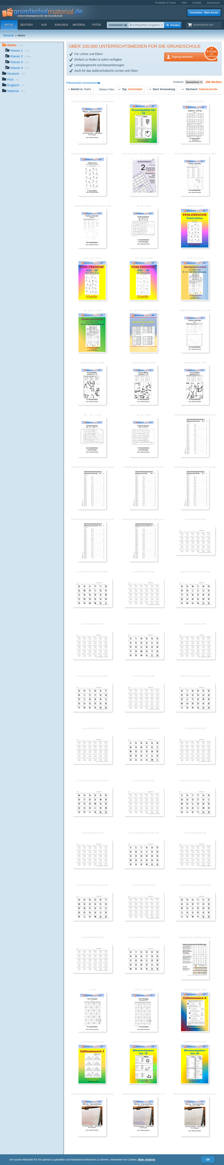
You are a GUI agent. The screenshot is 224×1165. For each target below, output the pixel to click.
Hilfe (184, 2)
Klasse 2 (18, 56)
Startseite (8, 35)
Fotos (96, 24)
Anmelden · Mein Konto (204, 12)
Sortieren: (179, 82)
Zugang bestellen (194, 56)
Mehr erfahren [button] (146, 1159)
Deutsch (26, 24)
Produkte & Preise (165, 2)
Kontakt (197, 2)
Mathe (8, 24)
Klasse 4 (17, 68)
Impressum (213, 2)
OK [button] (208, 1159)
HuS (44, 24)
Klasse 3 (17, 62)
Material (79, 24)
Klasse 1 (17, 51)
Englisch (61, 24)
